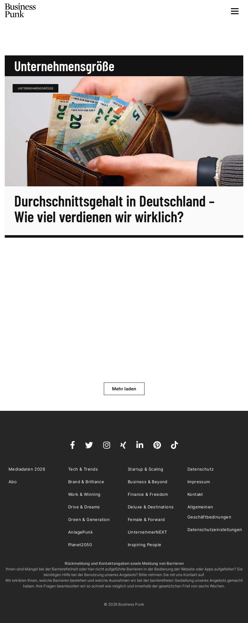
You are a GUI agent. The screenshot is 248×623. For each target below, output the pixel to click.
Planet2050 (80, 544)
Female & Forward (146, 519)
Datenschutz (200, 469)
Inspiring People (144, 544)
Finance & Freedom (148, 494)
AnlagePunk (80, 532)
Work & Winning (84, 494)
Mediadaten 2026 (27, 469)
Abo (13, 481)
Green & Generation (89, 519)
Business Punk (20, 10)
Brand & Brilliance (86, 481)
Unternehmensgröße (35, 88)
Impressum (198, 481)
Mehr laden (124, 388)
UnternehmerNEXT (147, 532)
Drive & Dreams (84, 506)
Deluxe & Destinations (151, 506)
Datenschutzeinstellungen (214, 529)
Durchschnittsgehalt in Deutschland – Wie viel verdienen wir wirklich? (114, 208)
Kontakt (195, 494)
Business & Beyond (148, 481)
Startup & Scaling (145, 469)
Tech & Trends (83, 469)
